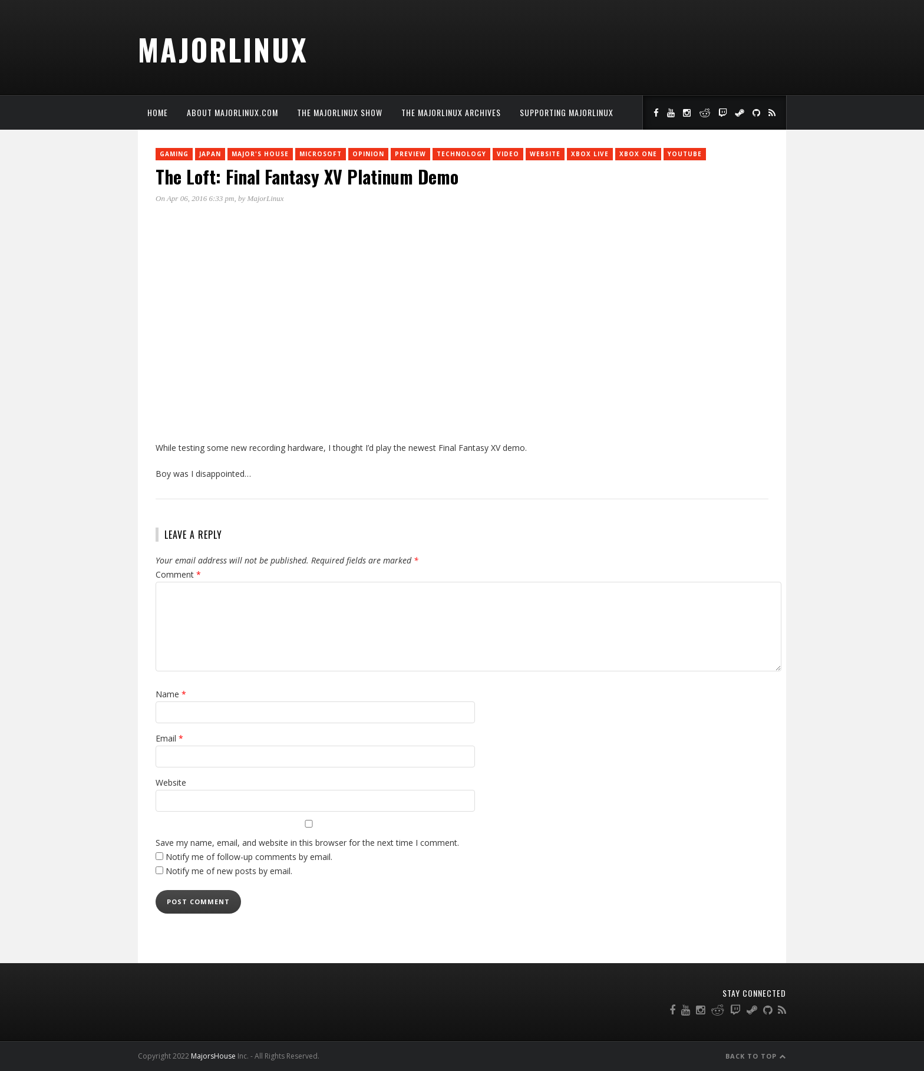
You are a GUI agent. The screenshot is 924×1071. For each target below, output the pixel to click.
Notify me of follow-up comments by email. (249, 856)
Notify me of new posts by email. (229, 870)
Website (545, 154)
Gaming (174, 154)
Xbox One (638, 154)
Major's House (260, 154)
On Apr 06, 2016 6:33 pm (195, 198)
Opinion (368, 154)
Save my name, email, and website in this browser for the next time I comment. (307, 842)
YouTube (685, 154)
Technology (461, 154)
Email (169, 738)
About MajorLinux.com (232, 112)
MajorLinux (223, 49)
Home (157, 112)
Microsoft (320, 154)
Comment (178, 574)
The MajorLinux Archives (451, 112)
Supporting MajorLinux (566, 112)
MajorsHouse (213, 1056)
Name (171, 694)
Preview (410, 154)
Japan (210, 154)
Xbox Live (590, 154)
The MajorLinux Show (339, 112)
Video (508, 154)
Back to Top (755, 1056)
